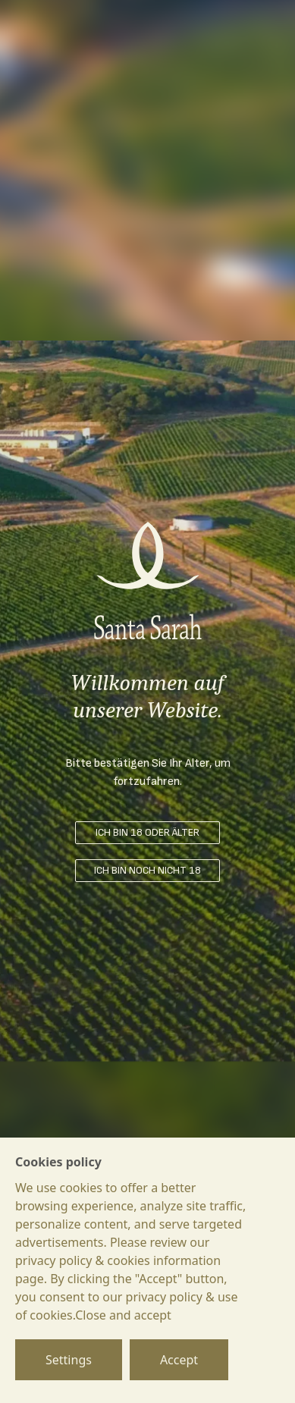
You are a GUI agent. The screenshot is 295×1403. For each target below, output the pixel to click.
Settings (69, 1359)
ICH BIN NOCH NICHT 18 (147, 870)
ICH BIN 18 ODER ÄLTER (147, 832)
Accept (179, 1359)
